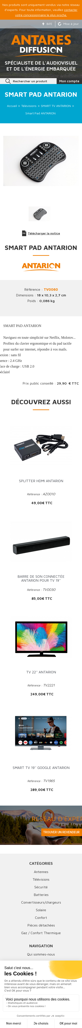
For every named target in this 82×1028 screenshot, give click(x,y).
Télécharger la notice (41, 233)
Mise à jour (68, 24)
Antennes (41, 872)
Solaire (41, 910)
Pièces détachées (41, 925)
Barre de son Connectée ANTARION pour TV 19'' (41, 578)
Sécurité (41, 887)
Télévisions (41, 879)
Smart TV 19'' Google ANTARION (41, 768)
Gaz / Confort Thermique (41, 933)
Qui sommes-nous (41, 954)
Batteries (41, 895)
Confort (41, 918)
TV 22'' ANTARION (41, 672)
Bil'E (47, 24)
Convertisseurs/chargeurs (41, 902)
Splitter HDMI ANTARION (41, 481)
